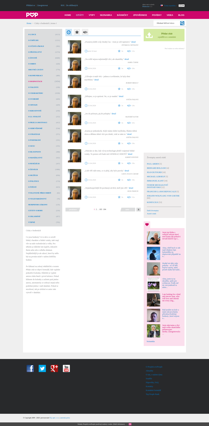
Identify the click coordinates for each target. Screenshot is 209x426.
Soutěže (149, 378)
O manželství (35, 158)
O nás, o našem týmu (154, 375)
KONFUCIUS (153, 202)
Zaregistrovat (42, 5)
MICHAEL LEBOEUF (156, 176)
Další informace (119, 424)
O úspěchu (33, 40)
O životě (32, 58)
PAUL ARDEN (153, 164)
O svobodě (33, 99)
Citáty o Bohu (35, 210)
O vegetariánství (37, 199)
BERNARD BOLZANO (157, 168)
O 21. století (34, 117)
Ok (130, 424)
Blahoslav (146, 6)
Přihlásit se (30, 5)
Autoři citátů (151, 214)
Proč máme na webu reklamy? (175, 48)
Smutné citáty (35, 70)
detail (133, 42)
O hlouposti (34, 152)
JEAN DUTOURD (154, 172)
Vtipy (92, 15)
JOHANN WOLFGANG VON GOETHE (163, 196)
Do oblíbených (72, 5)
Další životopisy (153, 210)
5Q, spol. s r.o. (54, 418)
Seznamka (106, 15)
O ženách (33, 169)
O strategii (34, 134)
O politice (33, 181)
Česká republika (170, 6)
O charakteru (35, 93)
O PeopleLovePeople (154, 367)
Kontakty (149, 386)
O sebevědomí (35, 128)
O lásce (32, 34)
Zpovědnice (140, 15)
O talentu (33, 87)
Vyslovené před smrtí (39, 193)
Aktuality (149, 371)
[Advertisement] (164, 100)
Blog (181, 15)
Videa (170, 15)
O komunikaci (35, 75)
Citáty (80, 15)
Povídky (157, 15)
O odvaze (33, 105)
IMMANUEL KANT (155, 181)
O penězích (34, 163)
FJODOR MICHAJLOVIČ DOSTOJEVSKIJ (157, 186)
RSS (62, 5)
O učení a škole (36, 46)
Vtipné (31, 222)
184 (104, 209)
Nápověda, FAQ (152, 382)
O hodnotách (35, 81)
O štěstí (32, 187)
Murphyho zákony (38, 205)
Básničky (122, 15)
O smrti (32, 64)
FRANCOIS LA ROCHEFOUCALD (162, 191)
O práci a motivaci (37, 122)
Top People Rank (152, 394)
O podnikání (34, 140)
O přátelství (35, 52)
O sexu (31, 146)
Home (68, 15)
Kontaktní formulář (153, 390)
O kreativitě (34, 111)
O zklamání (34, 216)
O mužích (33, 175)
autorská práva (65, 418)
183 (100, 209)
